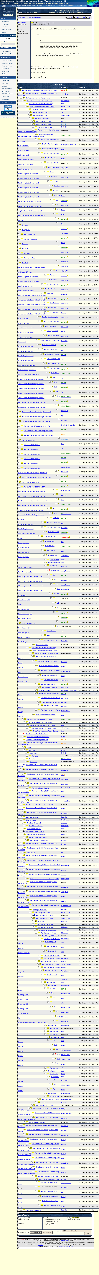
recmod (63, 109)
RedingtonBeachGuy (68, 145)
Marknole (64, 933)
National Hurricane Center (66, 1246)
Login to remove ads (8, 117)
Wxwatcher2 (65, 711)
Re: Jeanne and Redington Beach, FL (37, 426)
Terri (62, 112)
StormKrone (65, 728)
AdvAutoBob (65, 1012)
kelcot (63, 149)
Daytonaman (65, 490)
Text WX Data (6, 91)
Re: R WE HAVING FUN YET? (34, 487)
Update (47, 979)
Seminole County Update (50, 702)
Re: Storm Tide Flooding (37, 1122)
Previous (69, 17)
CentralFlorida (66, 671)
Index (77, 17)
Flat (88, 17)
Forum (4, 51)
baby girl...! (41, 921)
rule (62, 104)
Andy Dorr (64, 770)
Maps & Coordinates (8, 60)
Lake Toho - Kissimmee (69, 690)
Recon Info (5, 68)
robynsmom (65, 101)
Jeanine (64, 979)
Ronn (63, 666)
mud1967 (64, 472)
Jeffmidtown (65, 467)
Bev (62, 224)
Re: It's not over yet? (25, 614)
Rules (73, 12)
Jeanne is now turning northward (37, 740)
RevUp (63, 313)
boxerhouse (65, 939)
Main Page (5, 21)
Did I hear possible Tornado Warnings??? (44, 879)
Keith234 (64, 127)
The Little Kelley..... (28, 440)
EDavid (63, 121)
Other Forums (57, 10)
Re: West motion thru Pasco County (38, 98)
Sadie (63, 559)
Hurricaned (65, 820)
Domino (64, 294)
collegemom (65, 1093)
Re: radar (32, 750)
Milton (46, 5)
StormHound (65, 115)
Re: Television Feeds (48, 684)
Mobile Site (5, 99)
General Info (6, 80)
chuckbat (64, 813)
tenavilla (64, 662)
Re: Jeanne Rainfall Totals (35, 832)
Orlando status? (31, 820)
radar (29, 747)
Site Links (5, 83)
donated (40, 1245)
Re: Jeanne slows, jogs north (48, 1176)
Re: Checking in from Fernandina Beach (36, 575)
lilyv (62, 415)
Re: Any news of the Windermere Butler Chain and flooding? (35, 135)
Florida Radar (6, 74)
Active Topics (74, 10)
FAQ (68, 12)
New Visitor (15, 6)
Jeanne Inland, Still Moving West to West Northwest (39, 90)
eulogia (63, 967)
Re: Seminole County (40, 112)
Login (4, 6)
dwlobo (63, 901)
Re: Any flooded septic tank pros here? (36, 173)
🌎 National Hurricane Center (8, 113)
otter (62, 350)
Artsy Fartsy (65, 571)
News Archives (6, 29)
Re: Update (51, 982)
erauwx (63, 875)
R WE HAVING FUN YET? (31, 482)
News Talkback (22, 17)
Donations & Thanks (8, 54)
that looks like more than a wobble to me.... (33, 1023)
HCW (63, 750)
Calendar (80, 12)
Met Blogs (5, 26)
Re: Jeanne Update (30, 239)
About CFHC (6, 96)
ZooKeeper (65, 233)
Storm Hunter (66, 918)
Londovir (64, 420)
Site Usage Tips (7, 88)
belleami (64, 566)
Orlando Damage (54, 563)
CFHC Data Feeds (7, 94)
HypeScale (4, 42)
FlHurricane (8, 9)
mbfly (63, 331)
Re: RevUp (31, 853)
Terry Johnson (66, 964)
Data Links (5, 86)
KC (62, 542)
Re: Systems (26, 230)
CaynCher (64, 94)
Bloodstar (64, 1017)
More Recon (5, 71)
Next (82, 17)
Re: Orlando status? (34, 823)
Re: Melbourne (55, 1096)
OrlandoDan (65, 106)
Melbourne (52, 1094)
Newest (9, 51)
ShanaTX (64, 168)
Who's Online (61, 12)
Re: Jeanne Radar (30, 258)
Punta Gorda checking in (40, 788)
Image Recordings (7, 63)
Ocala (63, 856)
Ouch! (43, 1102)
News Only (5, 24)
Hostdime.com (64, 1240)
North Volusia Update (33, 817)
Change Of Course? (40, 910)
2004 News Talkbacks (35, 17)
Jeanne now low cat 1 (33, 1210)
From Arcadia (54, 560)
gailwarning (65, 589)
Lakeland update (42, 645)
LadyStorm (22, 22)
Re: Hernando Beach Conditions (37, 734)
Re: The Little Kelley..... (32, 445)
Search (4, 32)
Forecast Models (7, 66)
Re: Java (21, 220)
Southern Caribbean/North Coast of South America (35, 294)
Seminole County (38, 109)
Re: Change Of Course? (43, 912)
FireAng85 (65, 826)
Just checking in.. (45, 690)
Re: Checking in (29, 234)
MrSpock (64, 834)
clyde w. (64, 823)
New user (52, 12)
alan (62, 562)
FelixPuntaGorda (67, 788)
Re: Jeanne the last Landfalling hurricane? (38, 373)
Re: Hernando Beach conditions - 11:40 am (40, 805)
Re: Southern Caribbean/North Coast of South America (38, 299)
